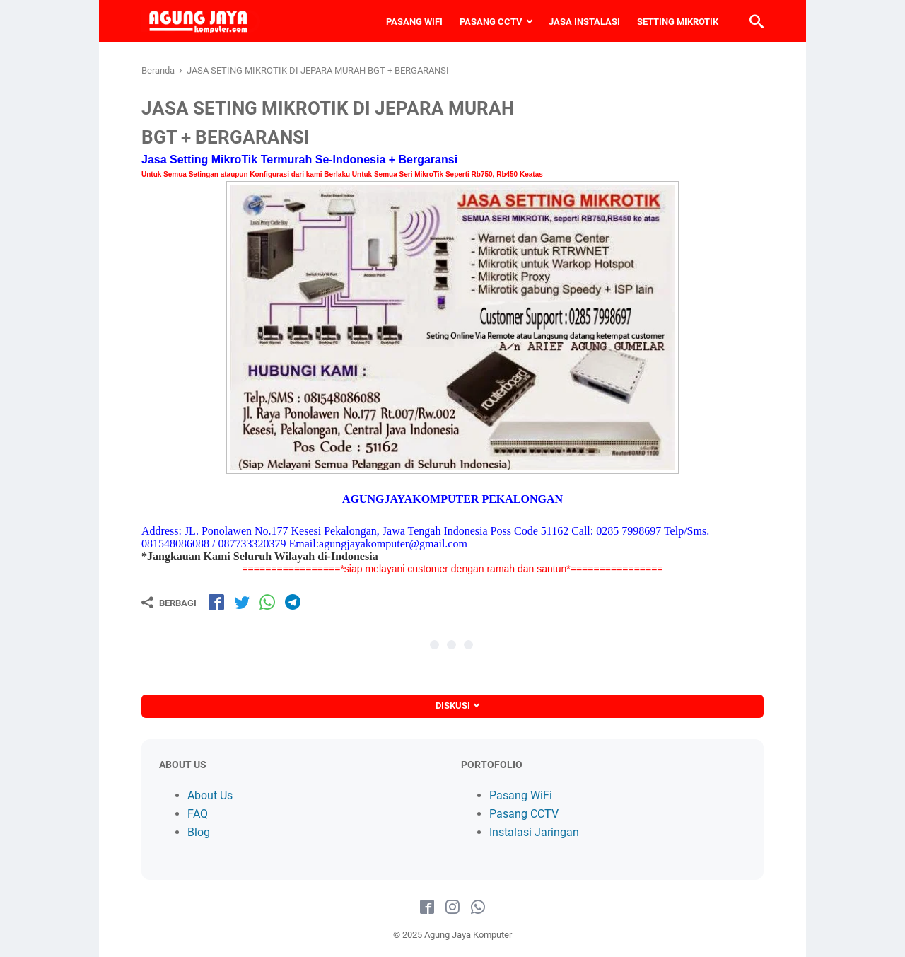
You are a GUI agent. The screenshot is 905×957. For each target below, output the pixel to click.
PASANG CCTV (491, 21)
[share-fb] (216, 601)
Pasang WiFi (520, 795)
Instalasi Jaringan (534, 832)
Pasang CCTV (524, 813)
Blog (198, 832)
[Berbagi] (169, 602)
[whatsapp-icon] (478, 907)
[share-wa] (267, 601)
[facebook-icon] (427, 907)
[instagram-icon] (452, 907)
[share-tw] (242, 601)
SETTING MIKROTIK (677, 21)
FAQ (197, 813)
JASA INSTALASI (584, 21)
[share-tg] (292, 601)
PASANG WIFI (414, 21)
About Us (210, 795)
